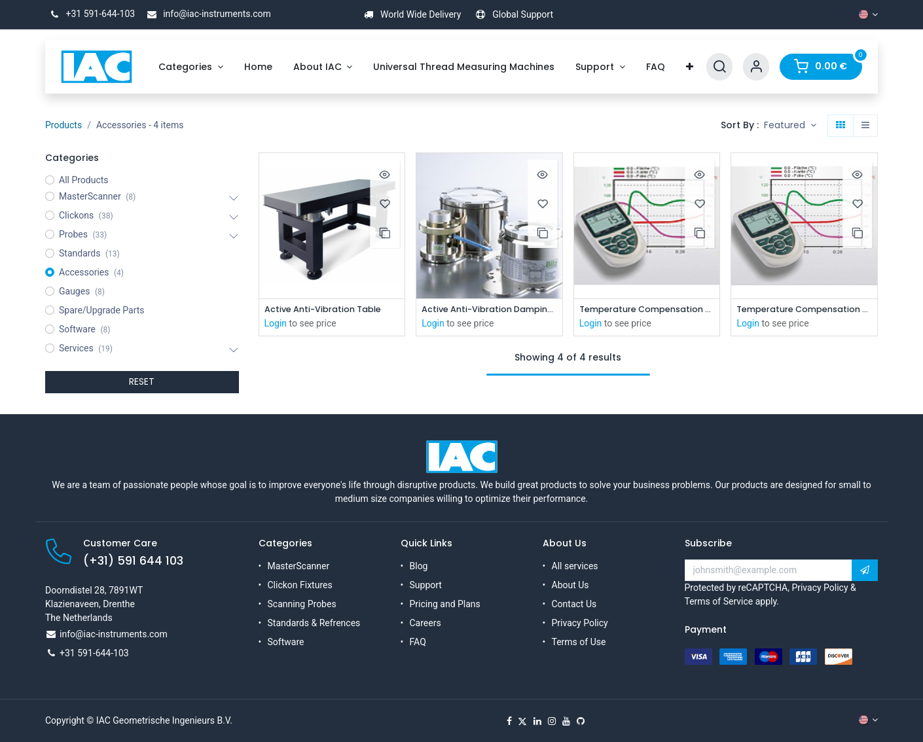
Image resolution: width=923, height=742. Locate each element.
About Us (570, 585)
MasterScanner (299, 566)
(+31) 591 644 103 (133, 561)
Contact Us (574, 604)
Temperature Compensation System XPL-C (804, 309)
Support (426, 585)
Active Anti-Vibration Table (329, 309)
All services (575, 566)
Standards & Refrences (314, 623)
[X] (522, 721)
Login (275, 324)
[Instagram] (552, 721)
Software (286, 642)
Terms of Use (579, 642)
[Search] (719, 67)
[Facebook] (509, 721)
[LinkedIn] (537, 721)
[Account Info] (756, 67)
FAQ (418, 642)
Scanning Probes (302, 604)
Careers (425, 623)
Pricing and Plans (445, 604)
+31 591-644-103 (90, 14)
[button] (790, 126)
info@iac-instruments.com (207, 14)
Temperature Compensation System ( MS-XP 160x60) (647, 309)
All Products (84, 180)
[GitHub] (581, 721)
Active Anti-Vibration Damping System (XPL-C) (489, 309)
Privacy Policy (580, 623)
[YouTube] (566, 721)
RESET (141, 381)
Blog (419, 566)
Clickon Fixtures (300, 585)
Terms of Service (719, 601)
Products (63, 125)
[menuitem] (191, 67)
